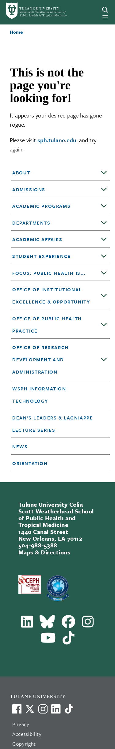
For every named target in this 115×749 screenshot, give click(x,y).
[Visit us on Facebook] (16, 709)
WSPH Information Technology (39, 394)
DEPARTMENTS (31, 222)
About (21, 172)
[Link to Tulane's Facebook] (43, 709)
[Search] (105, 9)
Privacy (20, 724)
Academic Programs (41, 206)
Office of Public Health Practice (47, 324)
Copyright (24, 743)
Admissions (28, 189)
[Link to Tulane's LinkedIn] (55, 709)
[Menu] (105, 17)
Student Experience (41, 256)
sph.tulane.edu (56, 140)
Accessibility (27, 734)
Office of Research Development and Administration (40, 359)
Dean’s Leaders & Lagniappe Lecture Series (52, 423)
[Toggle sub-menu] (104, 173)
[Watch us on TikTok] (69, 709)
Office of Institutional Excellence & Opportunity (51, 295)
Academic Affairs (37, 239)
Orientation (30, 463)
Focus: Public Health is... (49, 273)
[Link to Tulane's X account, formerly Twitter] (29, 709)
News (20, 446)
